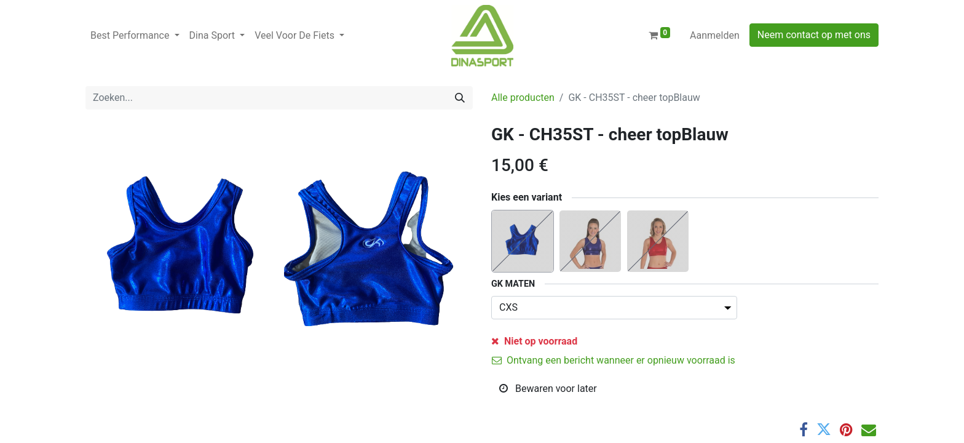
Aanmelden (715, 35)
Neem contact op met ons (814, 35)
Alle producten (523, 97)
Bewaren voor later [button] (548, 388)
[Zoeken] (460, 98)
